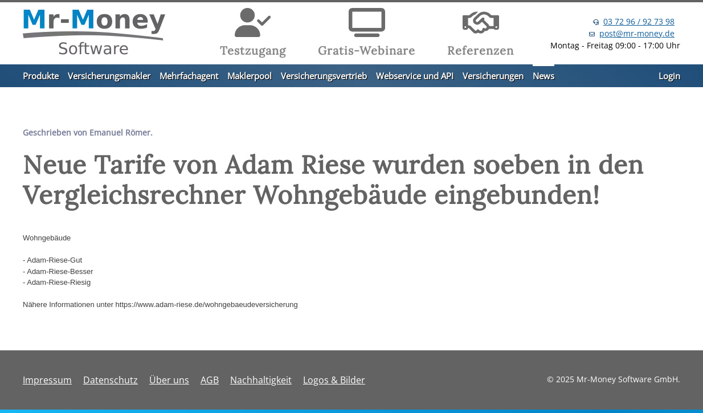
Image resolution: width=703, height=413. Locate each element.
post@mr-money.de (637, 33)
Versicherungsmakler (109, 75)
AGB (210, 380)
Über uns (169, 380)
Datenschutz (110, 380)
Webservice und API (414, 75)
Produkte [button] (41, 75)
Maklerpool (249, 75)
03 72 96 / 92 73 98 (639, 21)
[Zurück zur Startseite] (94, 34)
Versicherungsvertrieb (324, 75)
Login (669, 75)
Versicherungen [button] (493, 75)
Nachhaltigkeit (261, 380)
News (543, 75)
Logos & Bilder (334, 380)
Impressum (47, 380)
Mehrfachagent (189, 75)
